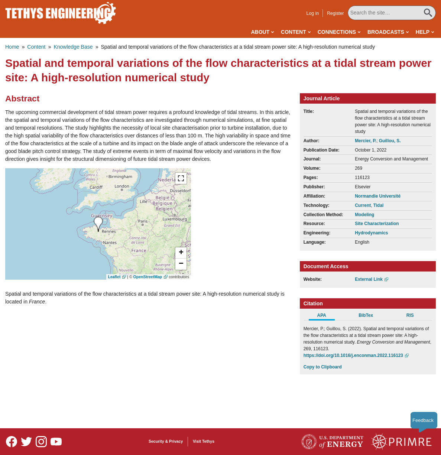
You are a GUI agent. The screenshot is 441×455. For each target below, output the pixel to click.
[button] (181, 253)
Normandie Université (378, 196)
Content (293, 32)
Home (12, 47)
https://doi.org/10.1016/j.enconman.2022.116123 (353, 355)
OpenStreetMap (147, 276)
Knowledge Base (73, 47)
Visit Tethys (203, 441)
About (260, 32)
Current (363, 205)
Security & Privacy (166, 441)
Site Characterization (377, 223)
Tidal (378, 205)
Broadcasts (385, 32)
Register (335, 13)
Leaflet (114, 276)
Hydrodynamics (371, 232)
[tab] (326, 316)
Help (422, 32)
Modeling (364, 214)
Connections (337, 32)
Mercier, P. (365, 140)
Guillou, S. (390, 140)
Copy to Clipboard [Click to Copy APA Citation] (323, 367)
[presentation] (98, 224)
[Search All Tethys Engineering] (392, 13)
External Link (369, 279)
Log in (313, 13)
